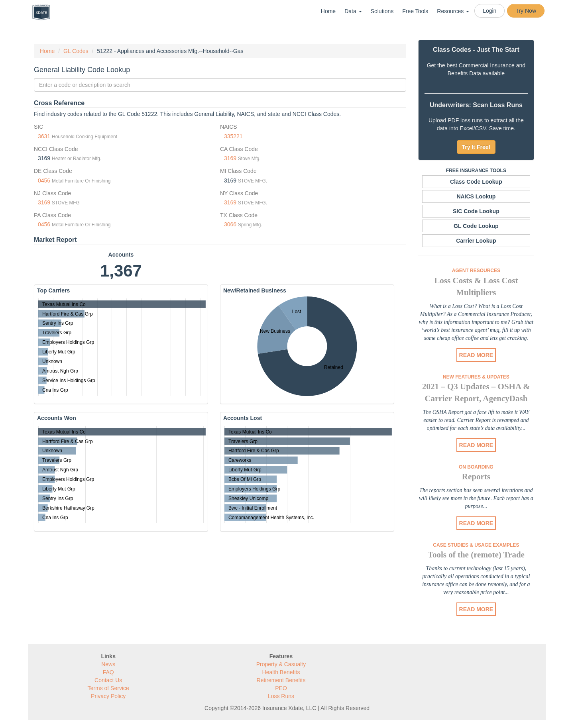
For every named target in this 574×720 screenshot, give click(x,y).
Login (489, 11)
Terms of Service (108, 688)
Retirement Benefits (281, 680)
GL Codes (75, 51)
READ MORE (476, 355)
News (108, 664)
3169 (230, 158)
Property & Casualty (281, 664)
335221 (233, 136)
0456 (44, 180)
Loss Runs (281, 696)
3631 (44, 136)
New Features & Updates (476, 377)
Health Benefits (281, 672)
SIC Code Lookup (476, 211)
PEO (281, 688)
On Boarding (476, 467)
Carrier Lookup (476, 240)
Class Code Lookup (476, 182)
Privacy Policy (108, 696)
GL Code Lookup (476, 226)
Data (353, 11)
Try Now (525, 11)
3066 (230, 224)
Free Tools (415, 11)
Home (328, 11)
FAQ (108, 672)
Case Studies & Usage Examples (476, 545)
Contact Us (108, 680)
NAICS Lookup (475, 196)
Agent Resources (476, 270)
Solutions (382, 11)
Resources (453, 11)
